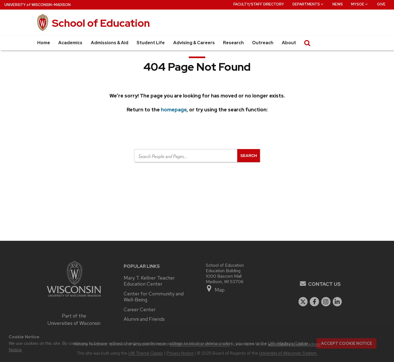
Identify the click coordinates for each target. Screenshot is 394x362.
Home (43, 43)
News (337, 4)
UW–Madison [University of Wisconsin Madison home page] (37, 4)
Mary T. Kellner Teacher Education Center (149, 281)
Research (233, 43)
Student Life (151, 43)
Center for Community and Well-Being (154, 297)
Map (215, 288)
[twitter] (303, 301)
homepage (174, 109)
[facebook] (314, 301)
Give (381, 4)
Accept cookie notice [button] (346, 343)
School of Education (101, 23)
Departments (308, 4)
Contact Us (324, 284)
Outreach (262, 43)
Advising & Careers (194, 43)
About (289, 43)
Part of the (73, 319)
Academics (70, 43)
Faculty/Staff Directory (258, 4)
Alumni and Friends (144, 319)
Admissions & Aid (109, 43)
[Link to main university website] (74, 297)
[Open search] (248, 155)
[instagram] (326, 301)
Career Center (140, 310)
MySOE (360, 4)
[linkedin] (337, 301)
